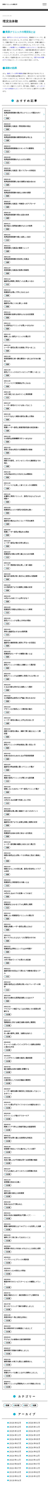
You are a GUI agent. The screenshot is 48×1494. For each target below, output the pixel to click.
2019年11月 (34, 1473)
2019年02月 (34, 1477)
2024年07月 (15, 1448)
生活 (26, 1411)
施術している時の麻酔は (15, 73)
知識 (34, 1411)
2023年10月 (34, 1465)
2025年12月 (15, 1432)
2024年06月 (34, 1448)
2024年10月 (34, 1440)
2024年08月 (34, 1444)
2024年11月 (15, 1440)
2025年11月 (34, 1432)
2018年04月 (15, 1486)
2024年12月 (34, 1436)
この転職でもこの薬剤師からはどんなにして (23, 47)
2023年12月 (34, 1461)
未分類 (16, 1411)
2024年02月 (34, 1457)
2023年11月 (15, 1465)
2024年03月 (15, 1457)
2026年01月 (34, 1428)
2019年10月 (15, 1477)
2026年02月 (15, 1428)
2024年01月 (15, 1461)
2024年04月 (34, 1453)
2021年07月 (15, 1473)
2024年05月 (15, 1453)
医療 (7, 1411)
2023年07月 (34, 1469)
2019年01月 (15, 1482)
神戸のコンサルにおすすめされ (17, 37)
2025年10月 (15, 1436)
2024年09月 (15, 1444)
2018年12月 (34, 1482)
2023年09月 (15, 1469)
